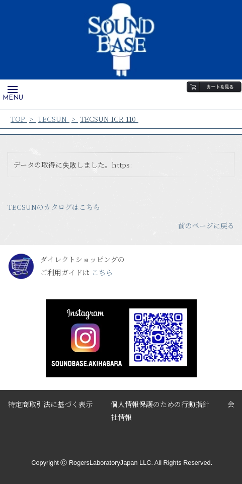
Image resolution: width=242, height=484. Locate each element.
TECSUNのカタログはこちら (54, 207)
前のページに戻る (206, 225)
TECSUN (52, 119)
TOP (18, 119)
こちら (102, 272)
